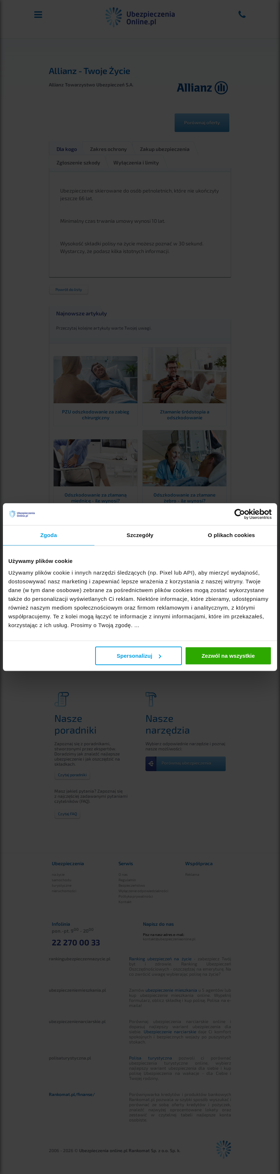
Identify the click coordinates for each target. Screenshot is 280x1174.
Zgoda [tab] (48, 535)
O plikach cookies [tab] (231, 535)
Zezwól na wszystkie (228, 656)
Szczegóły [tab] (140, 535)
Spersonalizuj (139, 656)
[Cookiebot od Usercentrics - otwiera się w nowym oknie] (240, 514)
